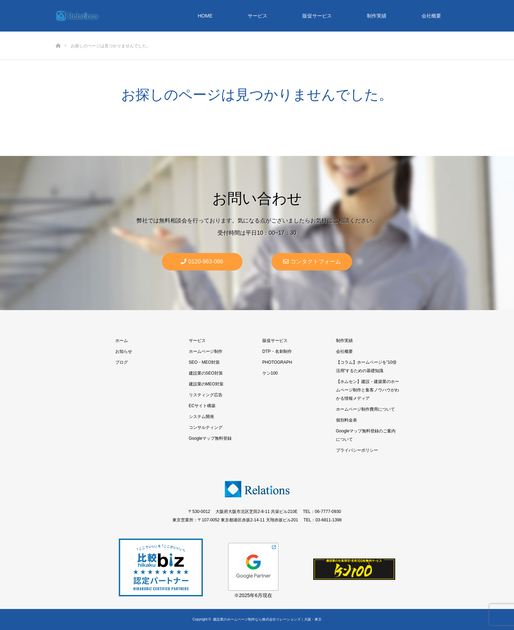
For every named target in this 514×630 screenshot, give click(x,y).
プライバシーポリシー (357, 450)
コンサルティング (205, 427)
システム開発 (201, 416)
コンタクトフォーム (312, 262)
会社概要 (431, 16)
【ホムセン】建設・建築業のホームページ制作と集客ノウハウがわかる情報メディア (367, 390)
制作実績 (376, 16)
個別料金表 (346, 420)
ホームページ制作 (205, 351)
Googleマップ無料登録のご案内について (366, 435)
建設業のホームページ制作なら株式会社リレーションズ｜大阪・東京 (267, 619)
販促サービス (317, 16)
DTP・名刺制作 (277, 351)
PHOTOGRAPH (277, 362)
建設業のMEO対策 (206, 384)
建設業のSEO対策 (206, 373)
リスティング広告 (205, 394)
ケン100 (270, 373)
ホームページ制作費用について (365, 409)
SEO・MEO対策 (204, 362)
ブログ (121, 362)
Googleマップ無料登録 (210, 438)
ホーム (121, 340)
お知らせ (123, 351)
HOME (205, 16)
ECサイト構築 (202, 405)
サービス (257, 16)
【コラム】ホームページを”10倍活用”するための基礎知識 (366, 366)
